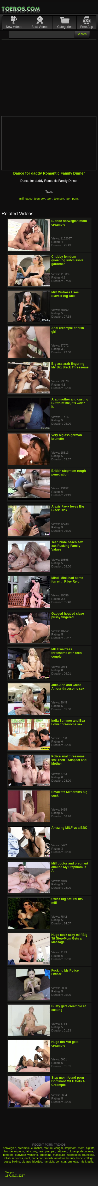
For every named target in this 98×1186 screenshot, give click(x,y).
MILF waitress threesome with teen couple (66, 652)
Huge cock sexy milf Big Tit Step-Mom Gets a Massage (69, 938)
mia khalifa (87, 1161)
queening (45, 1154)
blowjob (37, 1161)
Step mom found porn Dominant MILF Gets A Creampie (68, 1081)
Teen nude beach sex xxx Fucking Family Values (67, 545)
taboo (29, 198)
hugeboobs (73, 1154)
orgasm (19, 1151)
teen (49, 198)
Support (10, 1172)
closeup (74, 1151)
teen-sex (39, 198)
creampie (24, 1148)
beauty (70, 1158)
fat (27, 1151)
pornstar (61, 1161)
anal (27, 1158)
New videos (14, 27)
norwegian (9, 1148)
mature (48, 1148)
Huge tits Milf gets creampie (64, 1043)
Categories (64, 27)
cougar (58, 1148)
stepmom (70, 1148)
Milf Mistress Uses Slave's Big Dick (65, 294)
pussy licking (12, 1161)
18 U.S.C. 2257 (15, 1175)
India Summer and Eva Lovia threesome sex (68, 722)
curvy (33, 1151)
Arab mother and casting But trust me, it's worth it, (69, 403)
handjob (49, 1161)
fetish (7, 1158)
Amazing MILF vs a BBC (69, 828)
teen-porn (72, 198)
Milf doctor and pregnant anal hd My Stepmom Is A (69, 867)
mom (81, 1148)
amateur (59, 1158)
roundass (88, 1154)
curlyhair (20, 1154)
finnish (48, 1158)
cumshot (36, 1148)
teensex (59, 198)
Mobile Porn (21, 9)
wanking (32, 1154)
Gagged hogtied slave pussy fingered (67, 615)
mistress (17, 1158)
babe (79, 1158)
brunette (72, 1161)
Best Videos (40, 27)
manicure (59, 1154)
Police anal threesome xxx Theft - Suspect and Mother (69, 760)
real (41, 1151)
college (89, 1158)
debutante (86, 1151)
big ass (26, 1161)
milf (21, 198)
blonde (8, 1151)
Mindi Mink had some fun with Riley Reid (67, 579)
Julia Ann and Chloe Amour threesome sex (67, 686)
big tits (90, 1148)
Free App (86, 27)
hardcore (37, 1158)
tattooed (62, 1151)
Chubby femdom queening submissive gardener (67, 260)
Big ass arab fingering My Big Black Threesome (70, 365)
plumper (50, 1151)
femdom (8, 1154)
